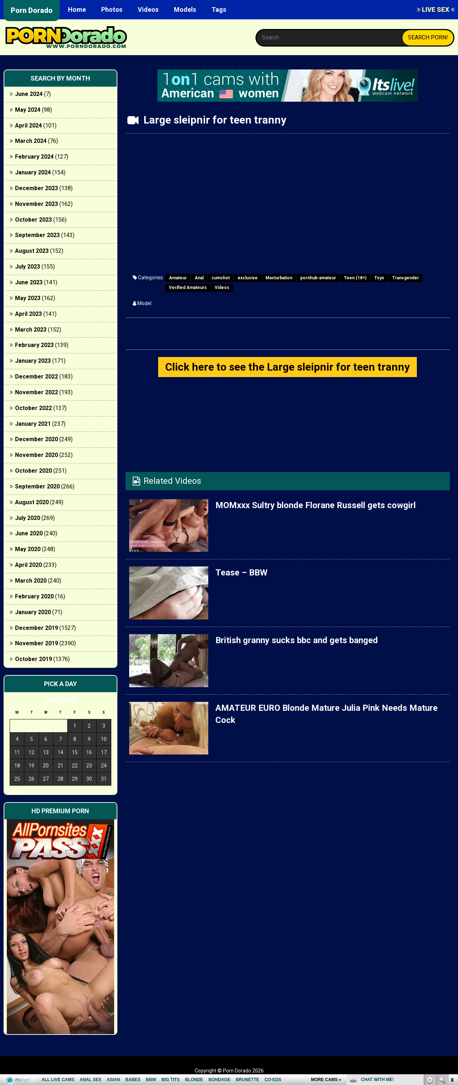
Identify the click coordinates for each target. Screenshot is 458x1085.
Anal (199, 277)
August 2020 (32, 502)
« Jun (15, 792)
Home (77, 9)
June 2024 (29, 94)
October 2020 (33, 470)
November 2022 (36, 392)
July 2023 (27, 266)
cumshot (220, 277)
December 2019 (36, 628)
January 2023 (33, 360)
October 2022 (33, 408)
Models (185, 9)
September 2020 (37, 486)
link (451, 973)
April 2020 (28, 564)
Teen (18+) (355, 277)
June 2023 (29, 282)
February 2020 (34, 596)
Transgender (405, 277)
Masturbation (278, 277)
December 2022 (36, 376)
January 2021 (33, 423)
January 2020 (33, 612)
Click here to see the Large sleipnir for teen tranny (287, 367)
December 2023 (36, 188)
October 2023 (33, 219)
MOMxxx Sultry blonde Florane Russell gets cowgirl (315, 505)
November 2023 (36, 204)
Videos (148, 9)
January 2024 (33, 172)
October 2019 (33, 659)
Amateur (178, 277)
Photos (111, 9)
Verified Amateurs (188, 287)
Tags (218, 9)
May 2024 (27, 109)
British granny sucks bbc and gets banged (296, 640)
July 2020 (27, 518)
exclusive (248, 277)
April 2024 (28, 125)
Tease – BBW (241, 573)
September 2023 (37, 235)
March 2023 (31, 329)
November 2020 (36, 455)
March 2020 (31, 580)
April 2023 (28, 313)
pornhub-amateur (318, 277)
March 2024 (31, 141)
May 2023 (27, 298)
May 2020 (27, 549)
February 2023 (34, 345)
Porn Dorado (32, 10)
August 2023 (32, 250)
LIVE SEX (435, 9)
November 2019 (36, 643)
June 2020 (29, 533)
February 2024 (34, 156)
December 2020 (36, 439)
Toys (379, 277)
